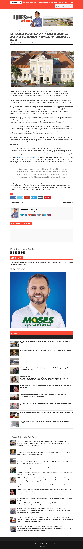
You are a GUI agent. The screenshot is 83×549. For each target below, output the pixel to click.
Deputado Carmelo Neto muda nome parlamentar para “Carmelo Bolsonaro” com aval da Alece (45, 386)
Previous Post (17, 203)
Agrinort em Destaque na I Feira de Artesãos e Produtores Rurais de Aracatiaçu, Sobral (44, 2)
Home (11, 31)
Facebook (13, 197)
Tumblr (40, 197)
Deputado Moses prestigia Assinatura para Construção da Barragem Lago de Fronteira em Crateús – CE (44, 368)
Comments (15, 337)
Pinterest (48, 197)
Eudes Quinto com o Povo (49, 544)
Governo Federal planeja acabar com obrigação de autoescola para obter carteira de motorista (46, 413)
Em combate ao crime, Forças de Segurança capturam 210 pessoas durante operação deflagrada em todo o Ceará (43, 395)
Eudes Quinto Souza (28, 209)
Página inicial (43, 546)
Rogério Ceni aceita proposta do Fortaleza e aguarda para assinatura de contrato (45, 350)
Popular (14, 333)
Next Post (67, 203)
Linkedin (33, 197)
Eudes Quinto (14, 43)
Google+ (27, 197)
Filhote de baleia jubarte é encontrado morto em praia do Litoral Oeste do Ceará (45, 359)
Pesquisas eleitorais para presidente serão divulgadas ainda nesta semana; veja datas (45, 404)
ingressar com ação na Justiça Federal (26, 157)
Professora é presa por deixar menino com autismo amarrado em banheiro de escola (44, 422)
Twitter (20, 197)
